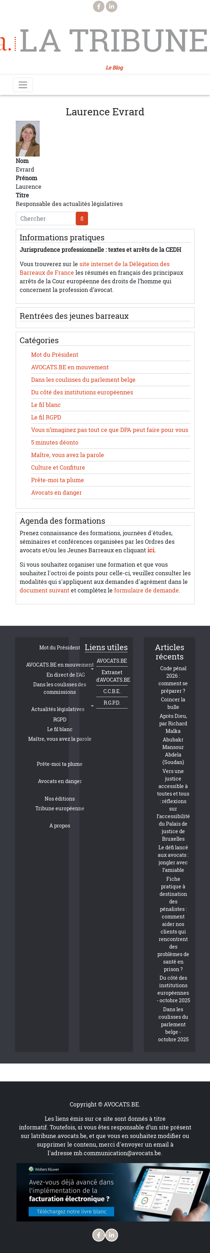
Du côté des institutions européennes (82, 392)
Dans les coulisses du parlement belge (83, 380)
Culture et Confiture (58, 467)
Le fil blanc (46, 405)
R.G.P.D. (112, 702)
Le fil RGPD (46, 417)
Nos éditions (60, 798)
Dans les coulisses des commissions (59, 688)
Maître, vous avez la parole (67, 455)
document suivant (44, 590)
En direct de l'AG (66, 674)
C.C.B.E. (112, 691)
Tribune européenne (59, 808)
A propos (59, 825)
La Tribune (113, 40)
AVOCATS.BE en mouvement (70, 367)
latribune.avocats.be (59, 1136)
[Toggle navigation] (23, 85)
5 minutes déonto (54, 442)
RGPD (60, 719)
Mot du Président (54, 355)
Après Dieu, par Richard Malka (173, 723)
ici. (151, 550)
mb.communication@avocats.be (117, 1153)
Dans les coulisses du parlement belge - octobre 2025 (173, 1024)
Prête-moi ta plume (57, 480)
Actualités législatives (57, 709)
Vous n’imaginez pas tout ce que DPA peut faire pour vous (109, 430)
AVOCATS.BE (112, 660)
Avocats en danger (56, 492)
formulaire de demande (146, 590)
